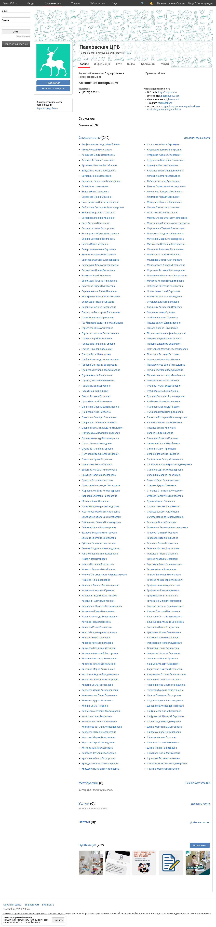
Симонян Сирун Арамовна (161, 448)
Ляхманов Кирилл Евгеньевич (163, 196)
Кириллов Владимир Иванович (99, 648)
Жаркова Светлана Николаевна (99, 496)
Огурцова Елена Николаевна (163, 301)
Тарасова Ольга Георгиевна (162, 543)
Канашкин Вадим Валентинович (99, 595)
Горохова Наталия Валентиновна (100, 333)
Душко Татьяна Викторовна (97, 448)
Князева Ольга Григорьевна (97, 684)
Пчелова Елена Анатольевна (163, 380)
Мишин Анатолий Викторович (163, 254)
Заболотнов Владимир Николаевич (101, 517)
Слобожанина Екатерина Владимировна (169, 464)
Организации (53, 3)
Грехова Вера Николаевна (96, 354)
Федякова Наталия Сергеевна (163, 653)
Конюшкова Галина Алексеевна (99, 721)
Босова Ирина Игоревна (95, 244)
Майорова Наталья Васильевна (164, 202)
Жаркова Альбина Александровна (101, 490)
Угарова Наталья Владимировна (165, 606)
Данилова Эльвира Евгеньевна (99, 417)
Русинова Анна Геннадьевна (163, 391)
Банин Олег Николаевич (95, 186)
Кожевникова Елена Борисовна (99, 695)
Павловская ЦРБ (88, 125)
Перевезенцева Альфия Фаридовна (166, 333)
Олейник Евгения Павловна (162, 317)
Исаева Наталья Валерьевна (98, 564)
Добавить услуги (200, 803)
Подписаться (53, 83)
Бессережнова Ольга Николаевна (100, 202)
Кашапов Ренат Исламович (97, 627)
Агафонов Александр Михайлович (101, 144)
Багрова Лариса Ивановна (96, 176)
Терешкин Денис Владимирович (164, 564)
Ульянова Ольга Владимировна (164, 616)
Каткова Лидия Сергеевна (96, 621)
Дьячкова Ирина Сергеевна (97, 459)
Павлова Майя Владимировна (164, 322)
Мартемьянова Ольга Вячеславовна (167, 217)
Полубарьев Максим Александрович (167, 349)
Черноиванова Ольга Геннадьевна (166, 684)
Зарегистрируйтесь (47, 108)
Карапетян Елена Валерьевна (98, 611)
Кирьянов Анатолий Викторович (100, 653)
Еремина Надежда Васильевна (99, 475)
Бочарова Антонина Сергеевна (99, 249)
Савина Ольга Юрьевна (160, 433)
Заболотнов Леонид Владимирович (101, 522)
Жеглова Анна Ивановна (95, 501)
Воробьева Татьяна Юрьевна (98, 301)
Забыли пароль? (23, 36)
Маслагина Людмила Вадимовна (165, 233)
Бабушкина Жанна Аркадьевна (99, 170)
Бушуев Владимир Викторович (99, 254)
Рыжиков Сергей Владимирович (165, 412)
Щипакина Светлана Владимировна (167, 763)
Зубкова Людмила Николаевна (99, 543)
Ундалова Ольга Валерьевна (163, 627)
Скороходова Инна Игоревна (163, 454)
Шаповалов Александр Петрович (165, 705)
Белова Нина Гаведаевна (96, 191)
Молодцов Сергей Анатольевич (164, 259)
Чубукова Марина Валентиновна (165, 690)
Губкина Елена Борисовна (96, 385)
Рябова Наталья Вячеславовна (164, 422)
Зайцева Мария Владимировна (99, 527)
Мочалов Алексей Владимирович (165, 280)
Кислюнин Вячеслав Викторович (100, 679)
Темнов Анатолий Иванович (162, 559)
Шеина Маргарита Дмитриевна (164, 726)
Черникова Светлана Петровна (164, 679)
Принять (58, 920)
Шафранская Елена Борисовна (164, 711)
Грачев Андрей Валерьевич (97, 338)
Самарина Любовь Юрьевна (162, 438)
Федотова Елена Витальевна (163, 648)
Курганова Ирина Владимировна (165, 170)
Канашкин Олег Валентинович (98, 600)
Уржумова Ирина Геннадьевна (164, 632)
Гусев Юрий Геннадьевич (95, 391)
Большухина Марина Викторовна (100, 233)
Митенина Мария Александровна (165, 238)
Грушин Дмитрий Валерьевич (98, 380)
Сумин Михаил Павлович (161, 501)
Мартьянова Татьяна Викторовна (165, 228)
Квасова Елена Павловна (96, 637)
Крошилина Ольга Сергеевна (163, 144)
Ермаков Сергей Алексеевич (97, 480)
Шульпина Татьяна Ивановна (163, 758)
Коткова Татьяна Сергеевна (97, 747)
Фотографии (88, 783)
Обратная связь (12, 904)
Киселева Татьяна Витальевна (99, 663)
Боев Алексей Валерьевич (96, 223)
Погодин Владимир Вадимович (164, 343)
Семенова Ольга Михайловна (163, 443)
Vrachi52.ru (10, 3)
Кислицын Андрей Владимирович (100, 674)
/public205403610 (170, 95)
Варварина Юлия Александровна (100, 265)
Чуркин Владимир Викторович (164, 695)
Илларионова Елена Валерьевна (100, 553)
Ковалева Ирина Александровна (100, 690)
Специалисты (90, 138)
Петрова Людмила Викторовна (164, 338)
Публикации (97, 3)
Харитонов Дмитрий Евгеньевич (165, 669)
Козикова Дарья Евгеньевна (98, 700)
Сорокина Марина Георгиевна (163, 475)
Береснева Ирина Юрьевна (97, 196)
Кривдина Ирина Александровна (100, 763)
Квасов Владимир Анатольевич (99, 632)
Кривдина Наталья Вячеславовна (100, 768)
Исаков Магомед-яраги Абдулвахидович (104, 574)
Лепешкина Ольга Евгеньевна (163, 176)
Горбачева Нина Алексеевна (97, 328)
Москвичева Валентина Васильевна (167, 275)
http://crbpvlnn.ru (167, 92)
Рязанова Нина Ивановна (161, 427)
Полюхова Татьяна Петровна (163, 354)
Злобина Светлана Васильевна (99, 538)
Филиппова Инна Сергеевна (162, 658)
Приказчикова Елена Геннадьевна (166, 364)
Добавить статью (200, 822)
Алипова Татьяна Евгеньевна (98, 160)
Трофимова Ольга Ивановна (163, 595)
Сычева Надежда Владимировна (165, 517)
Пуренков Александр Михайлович (166, 375)
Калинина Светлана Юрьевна (98, 590)
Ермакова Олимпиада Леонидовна (101, 485)
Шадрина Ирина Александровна (165, 700)
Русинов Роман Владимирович (164, 385)
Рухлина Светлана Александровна (166, 396)
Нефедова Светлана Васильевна (165, 286)
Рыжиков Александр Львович (163, 406)
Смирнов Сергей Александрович (165, 469)
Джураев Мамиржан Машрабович (101, 433)
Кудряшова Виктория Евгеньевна (165, 160)
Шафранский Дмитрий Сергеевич (165, 716)
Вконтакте (48, 904)
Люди (30, 3)
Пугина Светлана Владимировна (165, 370)
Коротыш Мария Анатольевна (98, 737)
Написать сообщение (53, 88)
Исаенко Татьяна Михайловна (98, 569)
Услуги (75, 3)
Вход (191, 3)
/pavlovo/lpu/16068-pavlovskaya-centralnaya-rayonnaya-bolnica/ (173, 108)
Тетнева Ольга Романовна (161, 569)
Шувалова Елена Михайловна (163, 753)
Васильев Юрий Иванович (96, 275)
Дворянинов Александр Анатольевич (102, 427)
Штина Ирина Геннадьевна (162, 747)
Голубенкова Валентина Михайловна (102, 322)
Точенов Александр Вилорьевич (165, 580)
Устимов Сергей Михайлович (163, 637)
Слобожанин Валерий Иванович (165, 459)
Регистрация (205, 3)
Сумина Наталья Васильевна (163, 506)
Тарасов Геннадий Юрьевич (162, 532)
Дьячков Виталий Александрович (100, 454)
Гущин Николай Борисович (97, 401)
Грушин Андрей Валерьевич (97, 375)
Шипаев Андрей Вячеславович (164, 732)
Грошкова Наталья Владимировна (101, 370)
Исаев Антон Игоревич (94, 559)
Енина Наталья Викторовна (97, 464)
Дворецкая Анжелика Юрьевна (99, 422)
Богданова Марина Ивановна (98, 217)
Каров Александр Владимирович (100, 616)
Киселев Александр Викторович (99, 658)
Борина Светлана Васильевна (98, 238)
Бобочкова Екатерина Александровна (103, 207)
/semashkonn (165, 103)
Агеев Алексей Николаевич (97, 149)
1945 (128, 53)
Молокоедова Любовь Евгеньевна (166, 265)
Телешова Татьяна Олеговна (163, 553)
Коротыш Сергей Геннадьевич (98, 742)
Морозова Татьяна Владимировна (166, 270)
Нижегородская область (171, 3)
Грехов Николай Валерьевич (97, 349)
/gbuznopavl (172, 99)
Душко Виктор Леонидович (97, 443)
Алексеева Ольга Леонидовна (98, 155)
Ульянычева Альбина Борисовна (165, 621)
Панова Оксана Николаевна (162, 328)
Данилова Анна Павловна (96, 412)
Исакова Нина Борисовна (96, 580)
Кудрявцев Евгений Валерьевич (164, 149)
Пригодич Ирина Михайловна (163, 359)
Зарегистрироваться (16, 44)
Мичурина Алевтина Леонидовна (165, 249)
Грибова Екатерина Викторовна (99, 364)
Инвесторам (32, 904)
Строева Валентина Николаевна (165, 496)
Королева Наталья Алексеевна (99, 732)
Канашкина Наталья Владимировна (102, 606)
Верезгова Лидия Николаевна (98, 286)
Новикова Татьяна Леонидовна (164, 296)
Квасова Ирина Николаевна (97, 642)
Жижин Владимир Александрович (100, 506)
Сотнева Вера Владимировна (163, 480)
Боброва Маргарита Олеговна (98, 212)
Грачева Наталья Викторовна (98, 343)
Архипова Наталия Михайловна (99, 165)
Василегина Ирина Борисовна (98, 270)
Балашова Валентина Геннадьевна (101, 181)
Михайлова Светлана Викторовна (166, 244)
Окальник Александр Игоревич (164, 307)
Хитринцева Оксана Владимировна (166, 674)
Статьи (84, 822)
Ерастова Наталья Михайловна (99, 469)
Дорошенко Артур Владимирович (100, 438)
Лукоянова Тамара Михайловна (165, 191)
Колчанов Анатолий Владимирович (101, 711)
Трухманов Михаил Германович (164, 600)
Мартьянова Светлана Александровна (168, 223)
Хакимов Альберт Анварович (163, 663)
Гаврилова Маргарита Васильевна (101, 312)
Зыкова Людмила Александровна (100, 548)
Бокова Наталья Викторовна (98, 228)
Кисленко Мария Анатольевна (98, 669)
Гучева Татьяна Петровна (96, 396)
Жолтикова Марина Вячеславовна (101, 511)
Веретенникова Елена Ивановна (99, 291)
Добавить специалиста (197, 138)
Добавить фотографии (197, 783)
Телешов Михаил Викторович (163, 548)
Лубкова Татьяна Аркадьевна (163, 181)
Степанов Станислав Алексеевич (165, 490)
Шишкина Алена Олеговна (161, 737)
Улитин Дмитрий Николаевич (163, 611)
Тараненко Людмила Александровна (167, 527)
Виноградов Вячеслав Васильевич (101, 296)
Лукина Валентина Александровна (166, 186)
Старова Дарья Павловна (161, 485)
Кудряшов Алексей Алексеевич (164, 155)
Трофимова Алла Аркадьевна (163, 585)
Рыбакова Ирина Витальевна (163, 401)
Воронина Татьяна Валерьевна (99, 307)
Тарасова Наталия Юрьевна (162, 538)
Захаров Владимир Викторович (99, 532)
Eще (114, 3)
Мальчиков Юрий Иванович (162, 212)
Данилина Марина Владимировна (100, 406)
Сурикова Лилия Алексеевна (163, 511)
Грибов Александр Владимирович (100, 359)
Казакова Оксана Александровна (100, 585)
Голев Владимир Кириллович (98, 317)
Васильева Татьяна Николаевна (99, 280)
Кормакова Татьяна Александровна (102, 726)
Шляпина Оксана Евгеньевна (163, 742)
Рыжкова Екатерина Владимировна (167, 417)
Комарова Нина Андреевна (97, 716)
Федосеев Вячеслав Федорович (164, 642)
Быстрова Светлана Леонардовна (100, 259)
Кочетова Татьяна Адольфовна (99, 753)
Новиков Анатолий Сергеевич (163, 291)
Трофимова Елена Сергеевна (163, 590)
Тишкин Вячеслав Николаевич (164, 574)
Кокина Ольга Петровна (95, 705)
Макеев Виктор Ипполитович (163, 207)
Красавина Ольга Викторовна (98, 758)
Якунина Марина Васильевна (163, 768)
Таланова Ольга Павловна (162, 522)
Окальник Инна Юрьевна (161, 312)
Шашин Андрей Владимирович (164, 721)
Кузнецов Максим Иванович (163, 165)
